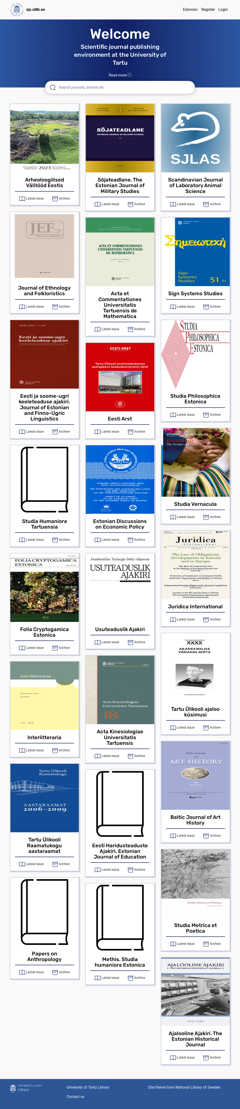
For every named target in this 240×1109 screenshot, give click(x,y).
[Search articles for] (123, 87)
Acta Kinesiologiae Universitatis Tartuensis (120, 737)
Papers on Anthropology (44, 956)
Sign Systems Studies (195, 293)
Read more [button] (120, 75)
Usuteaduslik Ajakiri (120, 629)
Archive (64, 198)
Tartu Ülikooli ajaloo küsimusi (195, 712)
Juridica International (195, 606)
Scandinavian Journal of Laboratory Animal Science (195, 185)
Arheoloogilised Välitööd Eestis (44, 183)
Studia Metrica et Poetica (195, 928)
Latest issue (35, 198)
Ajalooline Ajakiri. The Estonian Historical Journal (195, 1039)
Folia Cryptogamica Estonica (44, 632)
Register (208, 9)
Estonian (190, 9)
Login (223, 9)
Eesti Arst (120, 419)
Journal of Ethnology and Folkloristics (44, 291)
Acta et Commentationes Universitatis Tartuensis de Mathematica (120, 304)
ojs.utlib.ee (27, 9)
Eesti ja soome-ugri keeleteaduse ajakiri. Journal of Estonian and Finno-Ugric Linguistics (44, 407)
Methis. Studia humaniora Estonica (120, 962)
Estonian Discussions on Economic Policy (120, 524)
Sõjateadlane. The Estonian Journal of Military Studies (120, 185)
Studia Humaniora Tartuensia (44, 524)
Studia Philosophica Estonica (195, 399)
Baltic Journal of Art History (195, 820)
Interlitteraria (44, 737)
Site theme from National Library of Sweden (184, 1087)
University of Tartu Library (88, 1087)
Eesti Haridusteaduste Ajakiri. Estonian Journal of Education (120, 851)
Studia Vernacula (195, 504)
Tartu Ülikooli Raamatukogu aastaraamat (44, 845)
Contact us (75, 1096)
